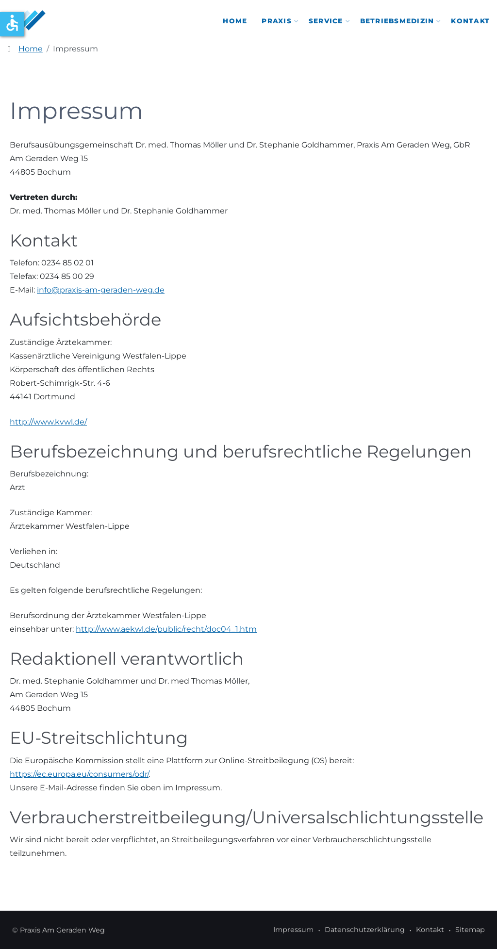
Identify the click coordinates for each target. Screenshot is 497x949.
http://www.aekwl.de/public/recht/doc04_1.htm (166, 629)
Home (235, 21)
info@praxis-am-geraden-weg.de (101, 290)
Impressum (293, 929)
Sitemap (470, 929)
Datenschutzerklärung (365, 929)
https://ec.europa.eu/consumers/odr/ (79, 774)
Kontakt (470, 21)
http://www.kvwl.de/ (48, 421)
